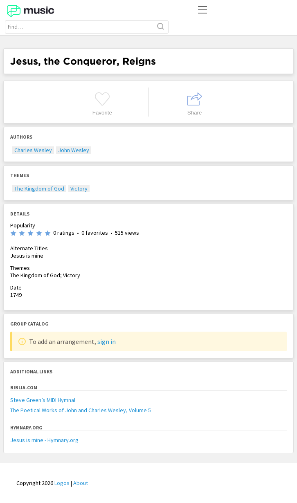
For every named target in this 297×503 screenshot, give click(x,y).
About (80, 483)
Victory (79, 188)
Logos (62, 483)
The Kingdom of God (39, 188)
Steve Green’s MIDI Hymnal (42, 400)
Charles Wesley (33, 150)
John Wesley (73, 150)
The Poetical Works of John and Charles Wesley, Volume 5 (80, 410)
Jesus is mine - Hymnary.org (44, 440)
